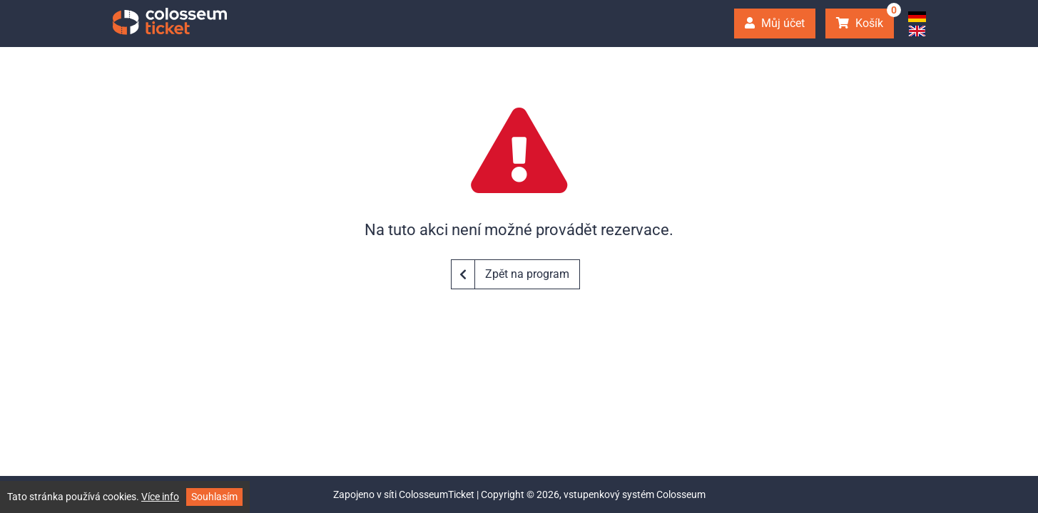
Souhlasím (214, 496)
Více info (160, 496)
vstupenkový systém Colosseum (635, 494)
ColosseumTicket (436, 494)
